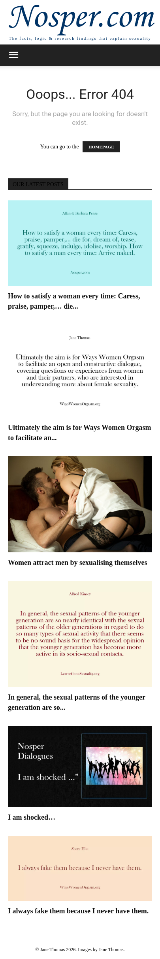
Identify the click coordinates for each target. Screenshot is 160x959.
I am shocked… (31, 817)
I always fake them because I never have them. (78, 911)
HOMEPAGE (101, 146)
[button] (13, 55)
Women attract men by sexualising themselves (77, 563)
